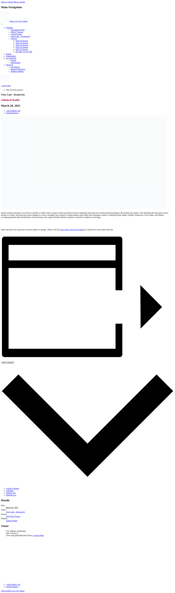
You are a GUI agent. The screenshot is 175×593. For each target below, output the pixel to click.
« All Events (6, 86)
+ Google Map (38, 535)
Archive (14, 39)
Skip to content (7, 2)
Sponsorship (15, 63)
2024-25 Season (22, 43)
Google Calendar (12, 489)
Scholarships (11, 56)
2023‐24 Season (22, 45)
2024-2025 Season (13, 516)
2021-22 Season (22, 49)
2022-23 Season (22, 47)
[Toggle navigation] (2, 24)
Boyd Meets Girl (13, 111)
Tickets (9, 54)
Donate (13, 60)
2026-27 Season (17, 32)
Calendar (9, 28)
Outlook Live (11, 495)
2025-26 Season (22, 41)
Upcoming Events (18, 30)
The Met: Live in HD (24, 52)
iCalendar (9, 491)
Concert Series (16, 34)
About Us (9, 65)
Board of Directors (18, 69)
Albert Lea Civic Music (18, 21)
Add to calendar (7, 363)
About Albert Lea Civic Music (13, 591)
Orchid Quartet (12, 113)
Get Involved (11, 58)
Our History (15, 67)
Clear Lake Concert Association (72, 230)
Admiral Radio (11, 521)
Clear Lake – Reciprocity (20, 36)
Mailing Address (17, 71)
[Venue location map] (87, 560)
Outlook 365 (11, 493)
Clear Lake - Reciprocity (15, 512)
